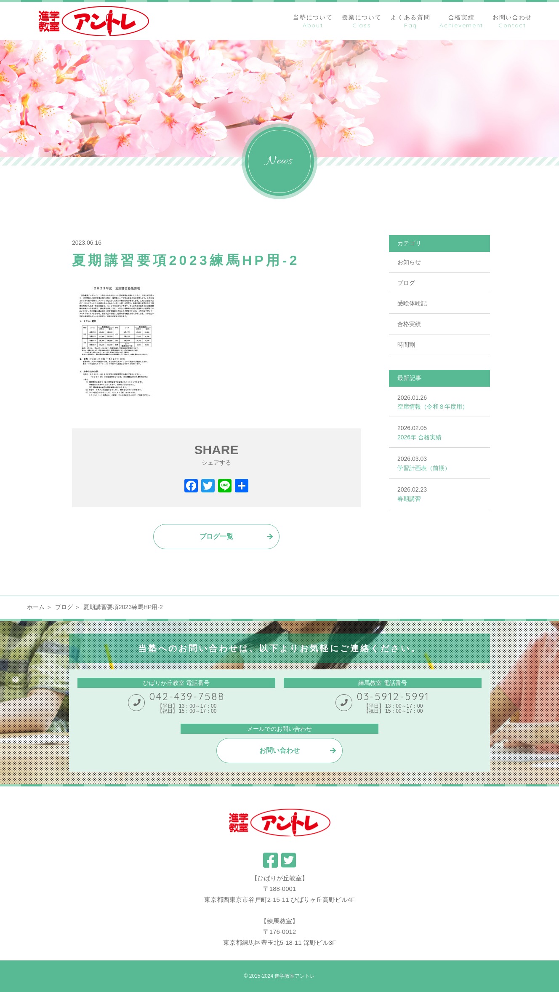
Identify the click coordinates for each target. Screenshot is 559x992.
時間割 (406, 344)
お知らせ (409, 262)
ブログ (406, 282)
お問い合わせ (279, 750)
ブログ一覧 (216, 536)
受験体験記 (412, 303)
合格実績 (409, 324)
